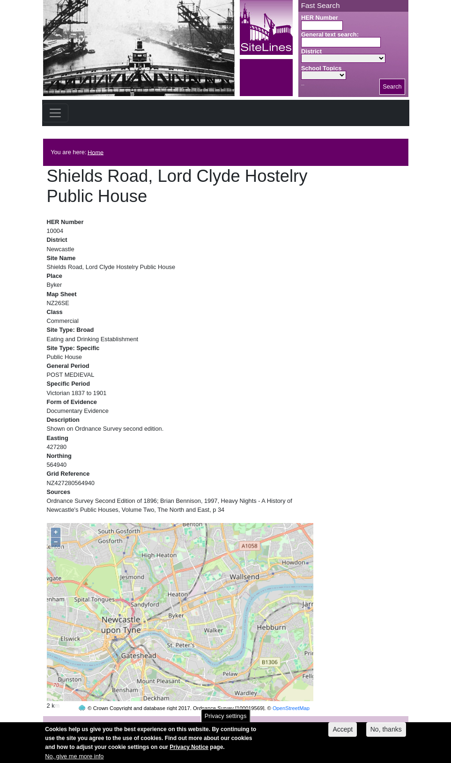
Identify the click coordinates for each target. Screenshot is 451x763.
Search (392, 86)
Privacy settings (226, 719)
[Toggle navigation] (55, 113)
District (311, 51)
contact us (287, 721)
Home (96, 152)
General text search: (330, 34)
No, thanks (386, 733)
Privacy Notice (189, 751)
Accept (343, 733)
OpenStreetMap (291, 690)
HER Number (319, 17)
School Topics (321, 68)
